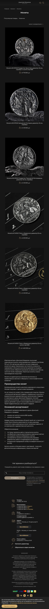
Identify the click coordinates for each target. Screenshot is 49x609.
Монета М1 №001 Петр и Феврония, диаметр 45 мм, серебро (24, 289)
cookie (31, 583)
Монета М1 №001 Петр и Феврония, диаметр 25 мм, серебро (24, 234)
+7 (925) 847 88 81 (22, 506)
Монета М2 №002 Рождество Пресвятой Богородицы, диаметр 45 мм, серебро (24, 179)
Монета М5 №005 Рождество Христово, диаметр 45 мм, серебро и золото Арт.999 (24, 68)
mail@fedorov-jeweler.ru (23, 514)
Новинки (22, 18)
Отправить (15, 478)
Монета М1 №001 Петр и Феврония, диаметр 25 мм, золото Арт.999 (24, 344)
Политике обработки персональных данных (24, 603)
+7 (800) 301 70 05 (22, 501)
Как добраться (24, 527)
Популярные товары (10, 18)
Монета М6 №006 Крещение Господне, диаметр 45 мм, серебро (24, 123)
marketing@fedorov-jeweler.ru (25, 517)
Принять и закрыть (9, 606)
